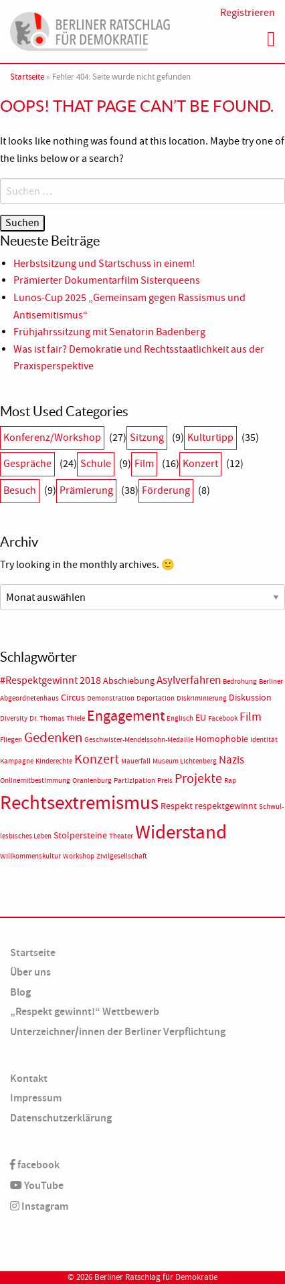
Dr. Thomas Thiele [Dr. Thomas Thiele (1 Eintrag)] (57, 718)
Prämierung (86, 490)
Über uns (30, 972)
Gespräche (27, 463)
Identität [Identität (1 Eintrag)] (264, 739)
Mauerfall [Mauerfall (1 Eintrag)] (136, 761)
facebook (35, 1165)
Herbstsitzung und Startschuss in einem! (104, 263)
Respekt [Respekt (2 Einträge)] (177, 806)
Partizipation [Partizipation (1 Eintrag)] (134, 780)
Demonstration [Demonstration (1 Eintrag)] (110, 698)
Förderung (166, 490)
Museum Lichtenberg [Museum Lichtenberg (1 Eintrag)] (185, 761)
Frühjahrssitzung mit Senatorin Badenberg (109, 332)
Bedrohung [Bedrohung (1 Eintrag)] (240, 681)
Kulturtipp (210, 437)
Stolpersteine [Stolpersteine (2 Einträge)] (80, 835)
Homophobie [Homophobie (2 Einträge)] (221, 739)
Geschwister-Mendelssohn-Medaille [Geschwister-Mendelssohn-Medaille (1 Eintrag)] (138, 739)
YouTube (37, 1185)
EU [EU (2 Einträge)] (200, 717)
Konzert (200, 463)
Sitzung (147, 437)
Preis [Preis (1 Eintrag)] (165, 780)
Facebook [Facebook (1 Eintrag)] (223, 718)
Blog (20, 992)
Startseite (27, 77)
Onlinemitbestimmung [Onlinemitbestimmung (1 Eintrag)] (35, 780)
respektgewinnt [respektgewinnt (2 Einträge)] (226, 806)
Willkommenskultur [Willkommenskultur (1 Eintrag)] (30, 856)
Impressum (36, 1098)
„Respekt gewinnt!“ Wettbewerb (84, 1011)
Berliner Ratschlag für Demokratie (155, 1277)
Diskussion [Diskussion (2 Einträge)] (250, 697)
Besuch (19, 490)
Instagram (39, 1206)
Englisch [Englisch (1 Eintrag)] (180, 718)
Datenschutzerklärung (61, 1118)
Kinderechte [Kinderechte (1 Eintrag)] (53, 761)
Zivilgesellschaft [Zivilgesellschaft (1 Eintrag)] (121, 856)
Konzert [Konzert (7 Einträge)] (96, 758)
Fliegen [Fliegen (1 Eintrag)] (11, 739)
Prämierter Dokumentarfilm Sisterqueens (106, 280)
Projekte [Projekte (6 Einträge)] (198, 778)
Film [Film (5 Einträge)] (251, 717)
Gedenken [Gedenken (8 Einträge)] (53, 737)
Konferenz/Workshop (52, 437)
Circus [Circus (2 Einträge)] (73, 697)
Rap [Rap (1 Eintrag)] (230, 780)
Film (144, 463)
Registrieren (247, 12)
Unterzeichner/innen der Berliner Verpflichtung (117, 1031)
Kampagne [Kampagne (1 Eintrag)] (16, 761)
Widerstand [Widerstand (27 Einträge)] (181, 832)
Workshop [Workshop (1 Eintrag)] (78, 856)
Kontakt (29, 1078)
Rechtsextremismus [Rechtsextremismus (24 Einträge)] (79, 802)
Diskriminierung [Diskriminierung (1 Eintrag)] (202, 698)
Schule (95, 463)
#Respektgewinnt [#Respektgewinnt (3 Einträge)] (39, 680)
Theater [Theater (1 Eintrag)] (121, 836)
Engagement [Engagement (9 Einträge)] (126, 716)
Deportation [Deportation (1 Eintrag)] (155, 698)
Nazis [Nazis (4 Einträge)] (231, 759)
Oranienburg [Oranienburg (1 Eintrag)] (92, 780)
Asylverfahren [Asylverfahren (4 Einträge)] (189, 679)
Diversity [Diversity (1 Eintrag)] (13, 718)
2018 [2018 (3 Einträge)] (90, 680)
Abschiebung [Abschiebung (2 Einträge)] (129, 680)
